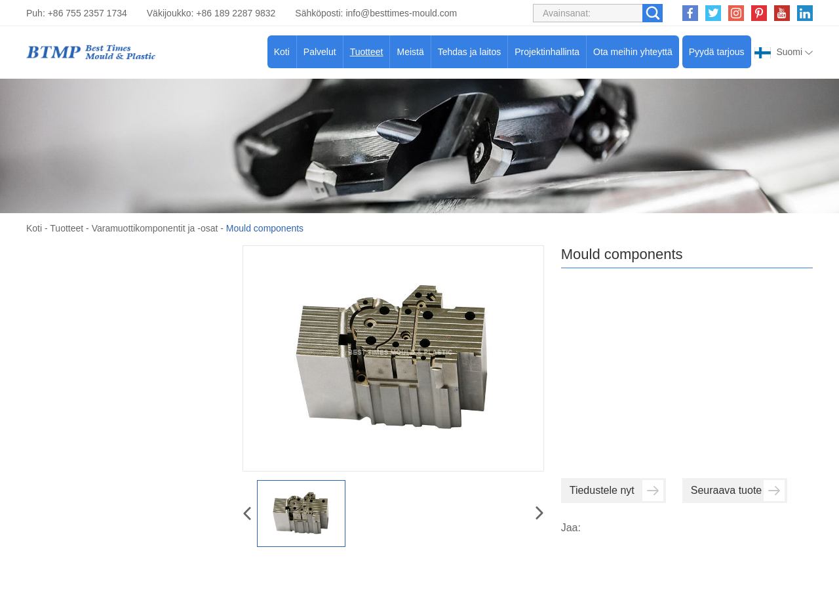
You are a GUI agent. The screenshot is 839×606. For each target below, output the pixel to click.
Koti (282, 52)
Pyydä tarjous (717, 52)
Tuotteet (366, 52)
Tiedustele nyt (616, 490)
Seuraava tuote (738, 490)
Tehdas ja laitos (469, 52)
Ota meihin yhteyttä (633, 52)
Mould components (264, 228)
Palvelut (319, 52)
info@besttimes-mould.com (401, 13)
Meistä (410, 52)
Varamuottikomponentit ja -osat (155, 228)
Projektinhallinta (547, 52)
